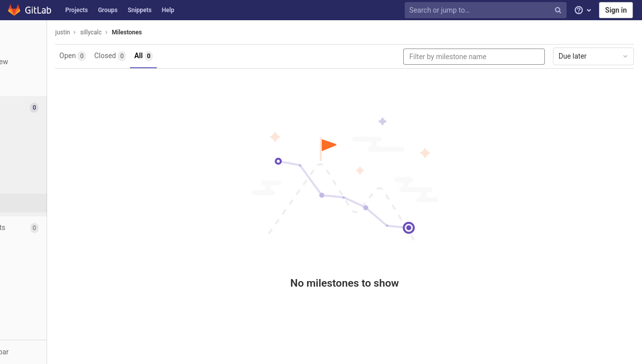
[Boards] (55, 147)
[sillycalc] (55, 35)
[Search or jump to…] (486, 10)
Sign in (616, 10)
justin (126, 32)
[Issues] (56, 107)
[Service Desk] (55, 184)
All (207, 56)
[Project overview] (55, 62)
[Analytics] (55, 273)
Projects (76, 10)
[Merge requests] (55, 227)
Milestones (191, 32)
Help (168, 10)
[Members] (55, 296)
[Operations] (55, 250)
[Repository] (55, 84)
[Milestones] (55, 203)
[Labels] (55, 165)
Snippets (139, 10)
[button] (55, 352)
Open (136, 56)
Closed (174, 56)
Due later (594, 56)
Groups (108, 10)
